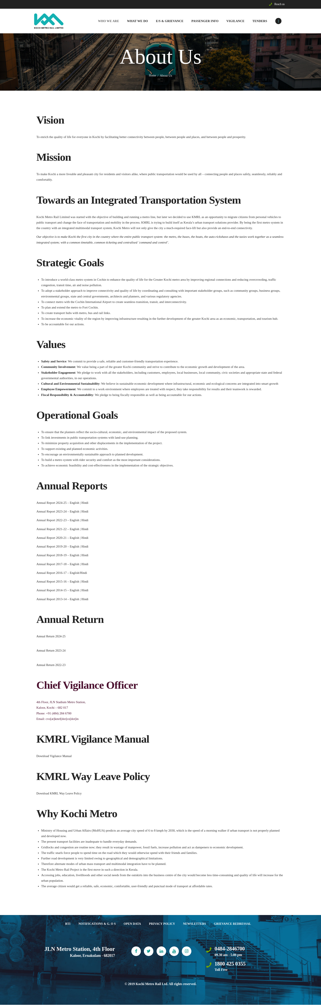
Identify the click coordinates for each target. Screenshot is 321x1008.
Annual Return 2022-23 (51, 665)
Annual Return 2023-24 (51, 651)
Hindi (85, 503)
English (75, 503)
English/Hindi (79, 573)
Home (152, 76)
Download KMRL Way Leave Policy (60, 794)
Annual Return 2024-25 (51, 637)
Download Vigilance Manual (54, 757)
